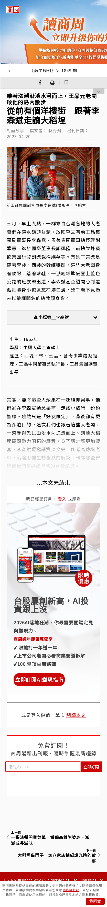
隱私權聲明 (71, 890)
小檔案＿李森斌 (66, 317)
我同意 (95, 901)
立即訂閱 (91, 766)
